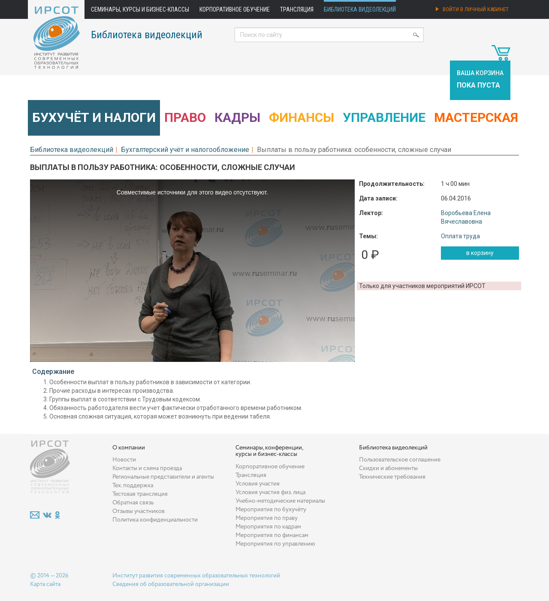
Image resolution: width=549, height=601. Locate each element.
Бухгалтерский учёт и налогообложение (185, 150)
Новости (124, 459)
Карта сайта (45, 584)
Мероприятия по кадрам (268, 526)
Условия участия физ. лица (270, 492)
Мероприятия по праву (266, 518)
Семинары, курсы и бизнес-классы (140, 9)
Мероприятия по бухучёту (270, 509)
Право (185, 117)
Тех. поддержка (132, 485)
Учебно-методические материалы (280, 501)
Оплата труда (460, 236)
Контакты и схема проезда (147, 468)
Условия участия (257, 484)
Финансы (301, 117)
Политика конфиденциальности (155, 520)
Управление (384, 117)
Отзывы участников (138, 511)
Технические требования (392, 477)
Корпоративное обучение (234, 9)
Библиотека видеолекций (360, 9)
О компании (128, 447)
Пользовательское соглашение (399, 459)
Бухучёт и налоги (94, 117)
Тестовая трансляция (140, 494)
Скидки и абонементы (388, 468)
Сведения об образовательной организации (170, 584)
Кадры (237, 117)
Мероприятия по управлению (275, 544)
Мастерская (476, 117)
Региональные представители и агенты (163, 477)
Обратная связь (133, 502)
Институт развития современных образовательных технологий (196, 575)
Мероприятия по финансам (271, 535)
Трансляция (297, 9)
